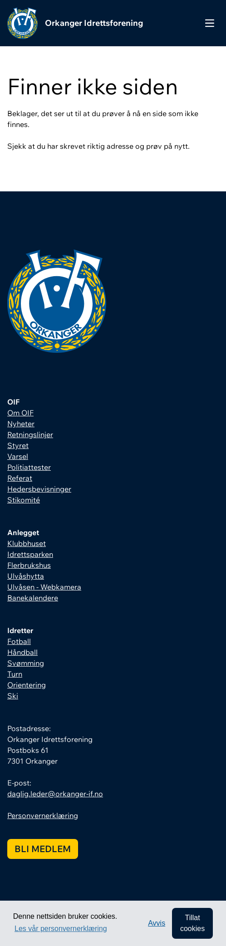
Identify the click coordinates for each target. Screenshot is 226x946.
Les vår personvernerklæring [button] (61, 928)
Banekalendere (32, 597)
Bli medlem (43, 848)
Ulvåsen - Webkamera (44, 586)
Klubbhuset (26, 543)
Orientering (26, 684)
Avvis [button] (156, 923)
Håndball (22, 652)
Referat (19, 478)
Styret (18, 445)
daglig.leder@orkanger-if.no (55, 793)
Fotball (19, 641)
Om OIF (20, 412)
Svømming (25, 663)
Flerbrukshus (29, 565)
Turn (14, 673)
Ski (12, 695)
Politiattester (29, 467)
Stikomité (23, 499)
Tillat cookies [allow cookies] (192, 923)
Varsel (17, 456)
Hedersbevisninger (39, 488)
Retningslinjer (30, 434)
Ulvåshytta (25, 575)
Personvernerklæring (42, 815)
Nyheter (20, 423)
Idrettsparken (30, 554)
